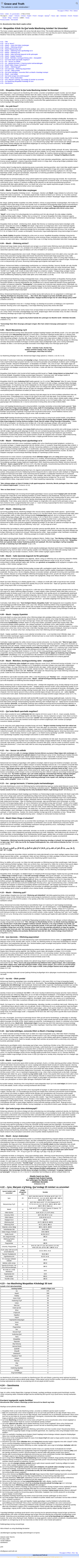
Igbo (57, 16)
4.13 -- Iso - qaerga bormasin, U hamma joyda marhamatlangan (21, 63)
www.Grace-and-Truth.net (40, 1555)
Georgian (40, 16)
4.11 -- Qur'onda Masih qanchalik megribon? (15, 60)
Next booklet (14, 19)
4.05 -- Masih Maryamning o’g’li (10, 49)
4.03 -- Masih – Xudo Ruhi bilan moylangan (14, 45)
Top (77, 1553)
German (47, 16)
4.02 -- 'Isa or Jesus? (7, 43)
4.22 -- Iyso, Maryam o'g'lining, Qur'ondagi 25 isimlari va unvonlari (22, 79)
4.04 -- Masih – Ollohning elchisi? (11, 47)
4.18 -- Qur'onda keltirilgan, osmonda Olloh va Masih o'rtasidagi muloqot (24, 72)
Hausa (53, 16)
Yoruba (27, 18)
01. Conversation (15, 14)
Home (2, 14)
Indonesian (63, 16)
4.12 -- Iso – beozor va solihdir (10, 61)
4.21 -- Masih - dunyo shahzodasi (11, 78)
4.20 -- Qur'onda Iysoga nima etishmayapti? (14, 76)
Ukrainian (15, 18)
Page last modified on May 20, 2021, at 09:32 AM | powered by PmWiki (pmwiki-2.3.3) (39, 1557)
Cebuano (17, 16)
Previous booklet (4, 19)
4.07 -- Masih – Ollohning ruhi (10, 52)
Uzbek (7, 14)
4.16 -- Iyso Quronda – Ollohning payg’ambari (15, 69)
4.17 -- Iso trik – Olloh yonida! (10, 70)
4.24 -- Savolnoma (6, 83)
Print (71, 11)
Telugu (10, 18)
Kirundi (70, 16)
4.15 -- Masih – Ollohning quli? (10, 67)
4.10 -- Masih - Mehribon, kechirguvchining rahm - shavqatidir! (20, 58)
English (29, 16)
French (35, 16)
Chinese (23, 16)
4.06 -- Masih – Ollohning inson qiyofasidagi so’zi (16, 51)
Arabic (10, 16)
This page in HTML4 (63, 11)
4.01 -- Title (4, 41)
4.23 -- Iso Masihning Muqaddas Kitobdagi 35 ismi (17, 81)
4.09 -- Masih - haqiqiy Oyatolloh (11, 56)
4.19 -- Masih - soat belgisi (9, 74)
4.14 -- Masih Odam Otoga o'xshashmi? (13, 65)
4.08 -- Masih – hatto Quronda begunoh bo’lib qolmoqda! (19, 54)
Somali (4, 18)
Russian (75, 16)
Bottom (76, 11)
